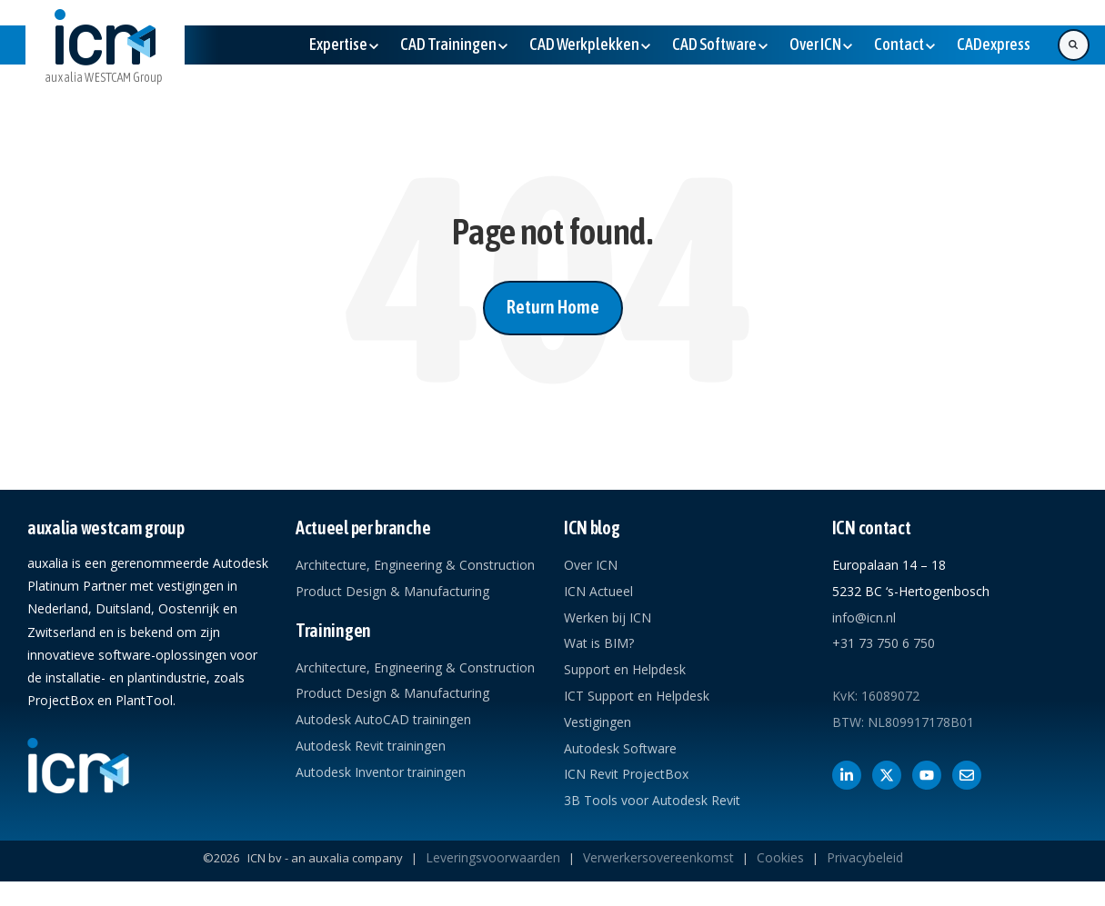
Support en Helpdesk (625, 669)
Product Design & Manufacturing (392, 591)
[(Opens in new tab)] (994, 44)
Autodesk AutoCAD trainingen (383, 719)
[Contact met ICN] (966, 775)
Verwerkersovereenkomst (658, 857)
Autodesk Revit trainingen (371, 745)
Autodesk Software (620, 748)
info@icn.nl (864, 617)
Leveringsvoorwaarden (493, 857)
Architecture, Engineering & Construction (415, 564)
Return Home (553, 306)
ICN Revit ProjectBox (626, 773)
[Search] (1074, 45)
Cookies (780, 857)
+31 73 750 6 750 (883, 643)
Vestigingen (597, 722)
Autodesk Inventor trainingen (381, 772)
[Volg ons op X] (886, 775)
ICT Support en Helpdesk (636, 695)
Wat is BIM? (599, 643)
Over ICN (591, 564)
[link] (105, 61)
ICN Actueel (598, 591)
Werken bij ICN (607, 617)
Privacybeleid (865, 857)
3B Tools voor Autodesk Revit (652, 800)
